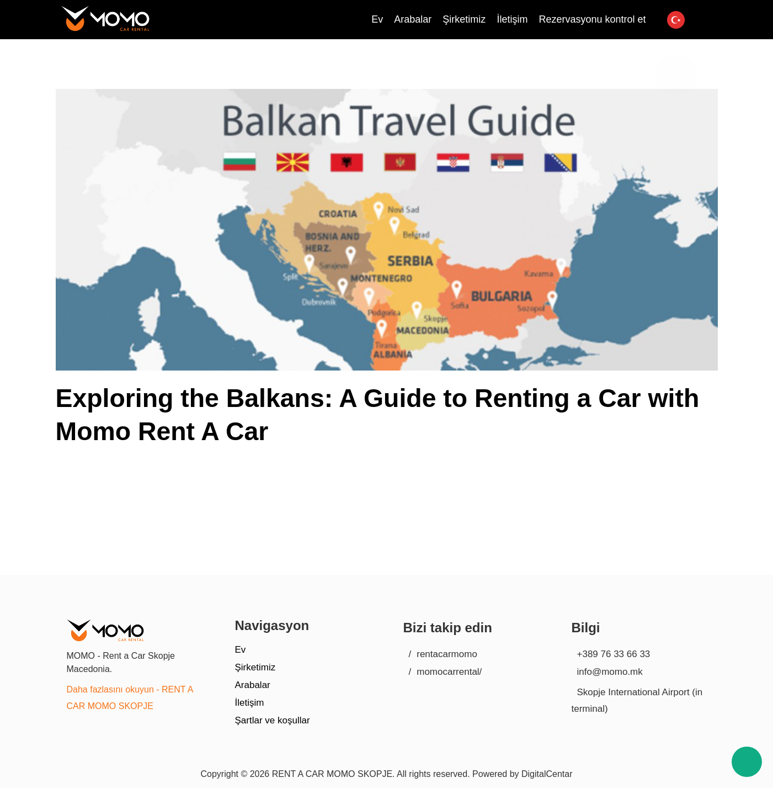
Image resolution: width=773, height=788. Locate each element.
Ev (240, 649)
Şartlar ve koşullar (272, 720)
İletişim (249, 702)
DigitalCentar (546, 774)
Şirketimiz (255, 667)
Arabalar (252, 685)
